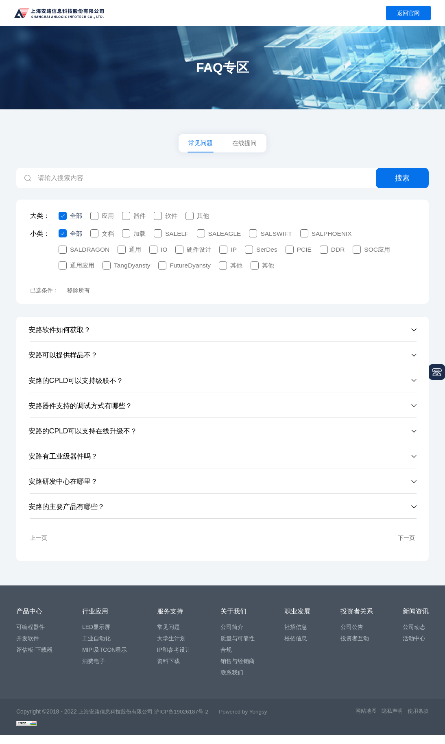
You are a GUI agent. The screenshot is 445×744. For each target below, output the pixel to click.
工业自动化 (96, 647)
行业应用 (95, 620)
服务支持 (170, 620)
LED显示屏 (96, 636)
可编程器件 (30, 636)
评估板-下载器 (34, 658)
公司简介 (231, 636)
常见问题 (200, 143)
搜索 (402, 180)
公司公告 (351, 636)
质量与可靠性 (237, 647)
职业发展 (297, 620)
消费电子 (93, 670)
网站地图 (362, 720)
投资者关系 (356, 620)
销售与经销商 (237, 670)
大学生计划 (171, 647)
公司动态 (414, 636)
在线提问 (245, 143)
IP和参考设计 (174, 658)
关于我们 (233, 620)
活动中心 (414, 647)
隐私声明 (389, 720)
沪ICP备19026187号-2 (188, 720)
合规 (226, 658)
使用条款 (417, 720)
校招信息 (295, 647)
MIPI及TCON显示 (104, 658)
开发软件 (27, 647)
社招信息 (295, 636)
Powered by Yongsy (253, 720)
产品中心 (29, 620)
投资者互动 (354, 647)
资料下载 (168, 670)
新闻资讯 (416, 620)
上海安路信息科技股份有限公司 (118, 720)
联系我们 (231, 681)
